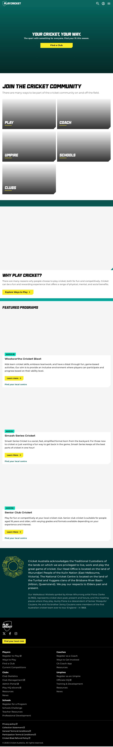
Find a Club (56, 45)
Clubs (5, 673)
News (5, 696)
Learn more (14, 378)
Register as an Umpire (68, 676)
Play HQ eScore (11, 688)
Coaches (61, 652)
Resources (62, 668)
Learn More (14, 455)
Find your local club (14, 642)
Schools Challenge (12, 708)
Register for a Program (14, 704)
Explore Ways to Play (18, 292)
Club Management (13, 680)
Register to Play (11, 656)
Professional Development (16, 716)
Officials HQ (63, 680)
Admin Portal (10, 684)
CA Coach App (64, 664)
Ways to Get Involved (67, 660)
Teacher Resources (12, 712)
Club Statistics (10, 676)
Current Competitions (14, 668)
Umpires (61, 673)
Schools (6, 701)
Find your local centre (16, 385)
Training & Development (69, 684)
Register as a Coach (67, 656)
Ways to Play (9, 660)
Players (6, 652)
